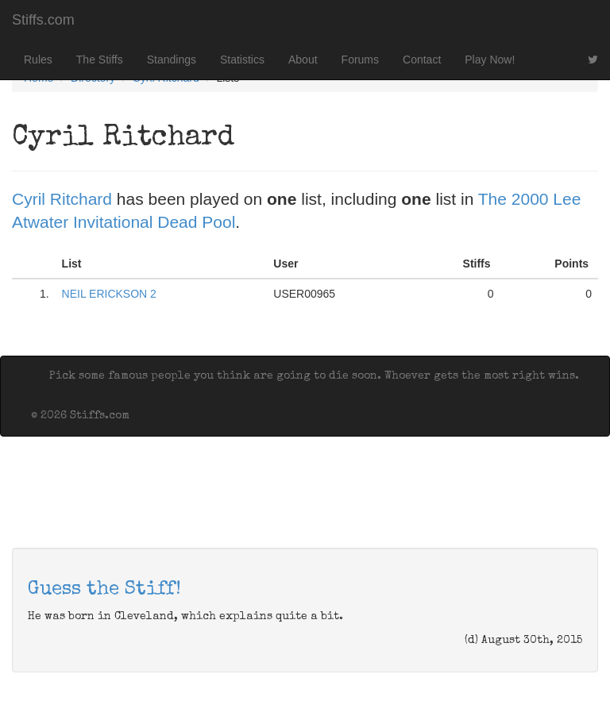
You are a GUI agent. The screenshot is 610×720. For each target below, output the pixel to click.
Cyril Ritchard (62, 199)
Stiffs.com (43, 20)
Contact (422, 59)
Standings (171, 59)
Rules (38, 59)
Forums (360, 59)
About (303, 59)
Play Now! (490, 59)
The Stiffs (99, 59)
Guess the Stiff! (104, 589)
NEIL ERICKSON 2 (109, 293)
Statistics (242, 59)
